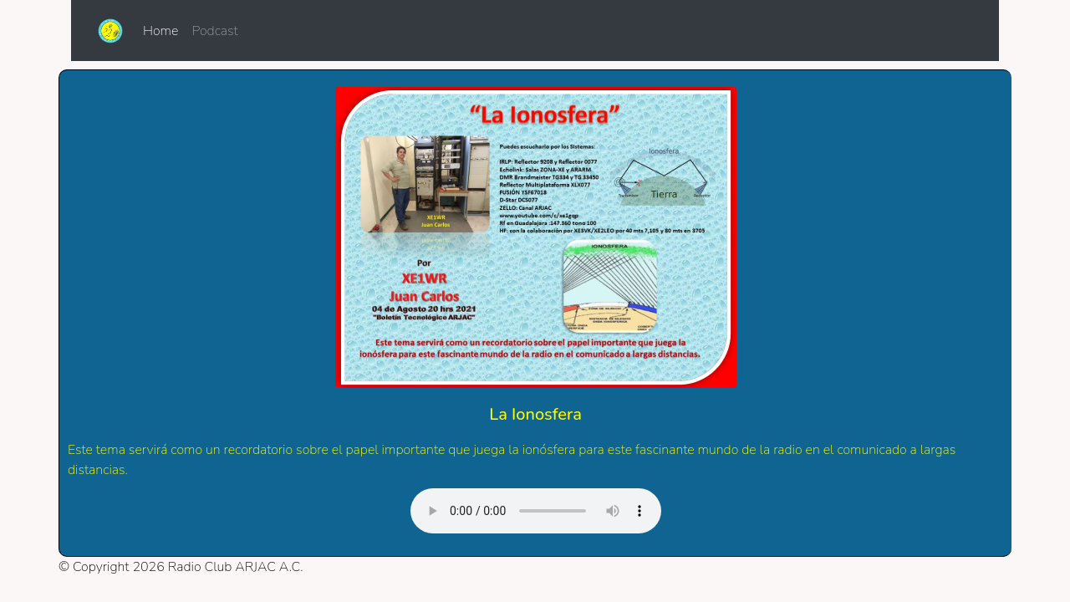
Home (164, 30)
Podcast (214, 31)
